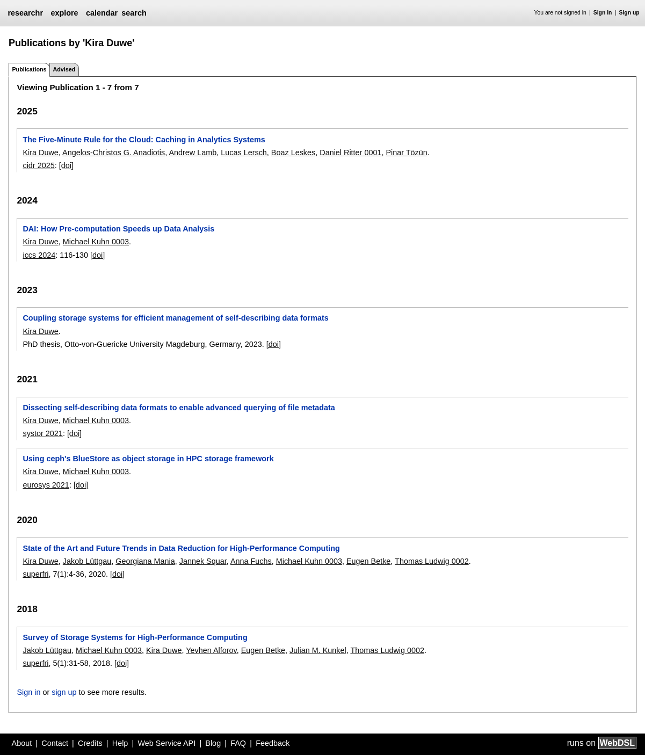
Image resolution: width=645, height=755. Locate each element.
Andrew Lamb (192, 152)
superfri (35, 574)
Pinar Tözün (406, 152)
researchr (25, 13)
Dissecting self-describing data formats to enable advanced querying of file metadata (179, 407)
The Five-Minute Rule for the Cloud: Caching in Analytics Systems (144, 139)
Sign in (602, 13)
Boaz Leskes (293, 152)
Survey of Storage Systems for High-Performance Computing (135, 637)
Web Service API (166, 743)
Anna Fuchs (251, 561)
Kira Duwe (40, 152)
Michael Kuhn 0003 (96, 241)
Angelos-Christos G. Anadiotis (113, 152)
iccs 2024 (39, 255)
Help (120, 743)
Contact (54, 743)
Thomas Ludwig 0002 (432, 561)
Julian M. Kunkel (317, 650)
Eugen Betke (368, 561)
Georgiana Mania (145, 561)
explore (64, 13)
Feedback (272, 743)
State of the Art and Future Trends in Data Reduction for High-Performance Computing (181, 548)
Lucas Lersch (244, 152)
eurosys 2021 (46, 485)
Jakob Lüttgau (87, 561)
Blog (213, 743)
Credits (90, 743)
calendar (102, 13)
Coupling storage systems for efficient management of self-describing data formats (175, 318)
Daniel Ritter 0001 (350, 152)
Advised (64, 69)
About (22, 743)
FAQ (238, 743)
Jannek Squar (203, 561)
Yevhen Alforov (211, 650)
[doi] (66, 165)
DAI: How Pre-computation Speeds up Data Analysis (118, 228)
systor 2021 (42, 433)
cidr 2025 (38, 165)
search (133, 13)
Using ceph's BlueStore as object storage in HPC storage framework (148, 458)
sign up (64, 692)
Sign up (629, 13)
